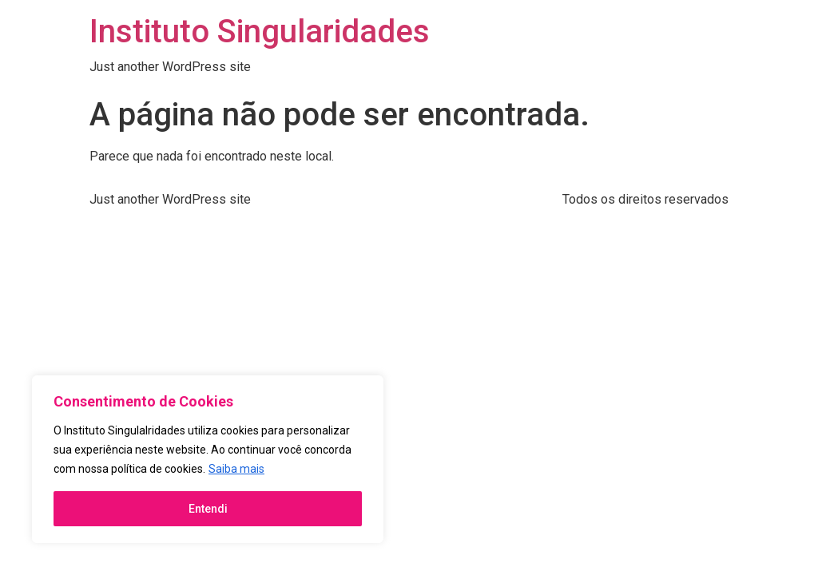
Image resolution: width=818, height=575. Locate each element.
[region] (207, 459)
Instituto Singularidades (259, 31)
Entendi (208, 508)
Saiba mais (236, 468)
